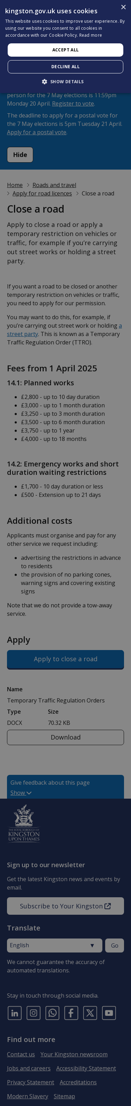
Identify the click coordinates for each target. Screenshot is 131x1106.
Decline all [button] (65, 67)
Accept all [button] (65, 50)
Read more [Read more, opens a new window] (90, 35)
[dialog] (65, 46)
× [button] (123, 7)
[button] (65, 81)
